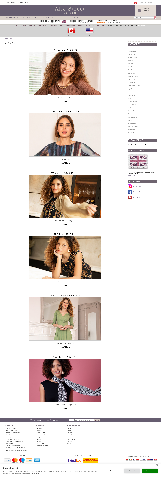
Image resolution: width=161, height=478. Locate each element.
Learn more (35, 474)
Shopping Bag (71, 439)
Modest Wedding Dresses (13, 445)
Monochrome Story (134, 86)
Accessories (132, 51)
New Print (131, 92)
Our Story (39, 18)
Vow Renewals (133, 123)
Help (68, 437)
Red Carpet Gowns (11, 430)
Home (6, 39)
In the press (40, 443)
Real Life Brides (133, 117)
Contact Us (70, 435)
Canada (71, 36)
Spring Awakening (65, 295)
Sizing (69, 428)
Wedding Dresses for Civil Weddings (17, 448)
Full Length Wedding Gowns (14, 441)
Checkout (74, 18)
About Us (131, 48)
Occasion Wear (11, 18)
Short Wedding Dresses (13, 439)
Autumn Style (132, 57)
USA (90, 36)
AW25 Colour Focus (65, 173)
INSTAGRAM (134, 186)
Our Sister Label (41, 435)
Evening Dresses (11, 428)
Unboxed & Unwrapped (65, 357)
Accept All (150, 471)
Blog (48, 18)
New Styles (131, 95)
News (130, 98)
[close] (157, 465)
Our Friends (132, 104)
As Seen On (131, 54)
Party (129, 108)
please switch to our (121, 26)
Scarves (130, 120)
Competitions (40, 437)
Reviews (30, 18)
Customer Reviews (42, 445)
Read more (65, 102)
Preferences (114, 471)
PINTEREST (134, 197)
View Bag (146, 11)
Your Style (131, 133)
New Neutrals (65, 50)
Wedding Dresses (11, 437)
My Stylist (131, 89)
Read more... (132, 175)
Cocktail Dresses (133, 76)
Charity (130, 70)
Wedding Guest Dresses (13, 432)
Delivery (55, 18)
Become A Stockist (42, 441)
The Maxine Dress (65, 111)
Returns (64, 18)
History (39, 430)
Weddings (131, 130)
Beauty (130, 63)
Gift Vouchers (71, 441)
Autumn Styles (65, 234)
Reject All (132, 471)
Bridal (22, 18)
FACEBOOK (134, 192)
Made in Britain (41, 432)
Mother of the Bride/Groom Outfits (16, 450)
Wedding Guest (133, 126)
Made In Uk (131, 82)
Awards (130, 60)
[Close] (141, 26)
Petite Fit (131, 111)
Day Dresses (10, 435)
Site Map (69, 443)
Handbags (131, 79)
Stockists (39, 439)
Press (130, 114)
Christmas (131, 73)
